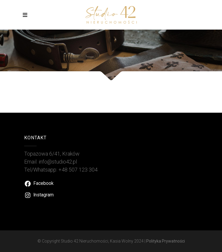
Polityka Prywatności (165, 241)
